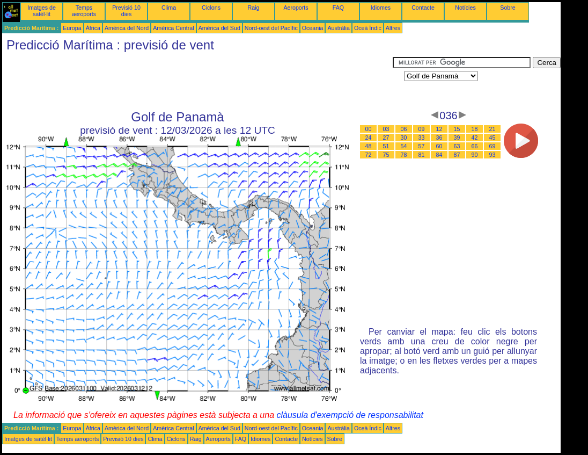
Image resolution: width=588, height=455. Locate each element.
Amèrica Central (173, 28)
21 (492, 129)
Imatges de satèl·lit (41, 10)
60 (439, 146)
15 (457, 129)
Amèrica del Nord (127, 28)
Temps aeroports (84, 10)
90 (475, 154)
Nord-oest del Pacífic (271, 28)
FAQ (338, 7)
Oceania (313, 28)
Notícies (465, 7)
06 (404, 129)
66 (475, 146)
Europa (72, 28)
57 (421, 146)
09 (421, 129)
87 (457, 154)
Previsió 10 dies (126, 10)
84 (439, 154)
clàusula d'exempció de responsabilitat (349, 415)
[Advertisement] (197, 81)
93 (492, 154)
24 (368, 137)
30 (404, 137)
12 (439, 129)
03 (386, 129)
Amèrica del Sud (219, 28)
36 (439, 137)
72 (368, 154)
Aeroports (295, 7)
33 (421, 137)
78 (404, 154)
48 (368, 146)
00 (368, 129)
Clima (168, 7)
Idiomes (381, 7)
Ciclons (211, 7)
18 (475, 129)
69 (492, 146)
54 (404, 146)
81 (421, 154)
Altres (393, 28)
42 (475, 137)
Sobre (507, 7)
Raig (254, 7)
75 (386, 154)
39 (457, 137)
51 (386, 146)
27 (386, 137)
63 (457, 146)
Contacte (423, 7)
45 (492, 137)
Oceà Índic (367, 28)
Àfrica (93, 28)
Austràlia (338, 28)
